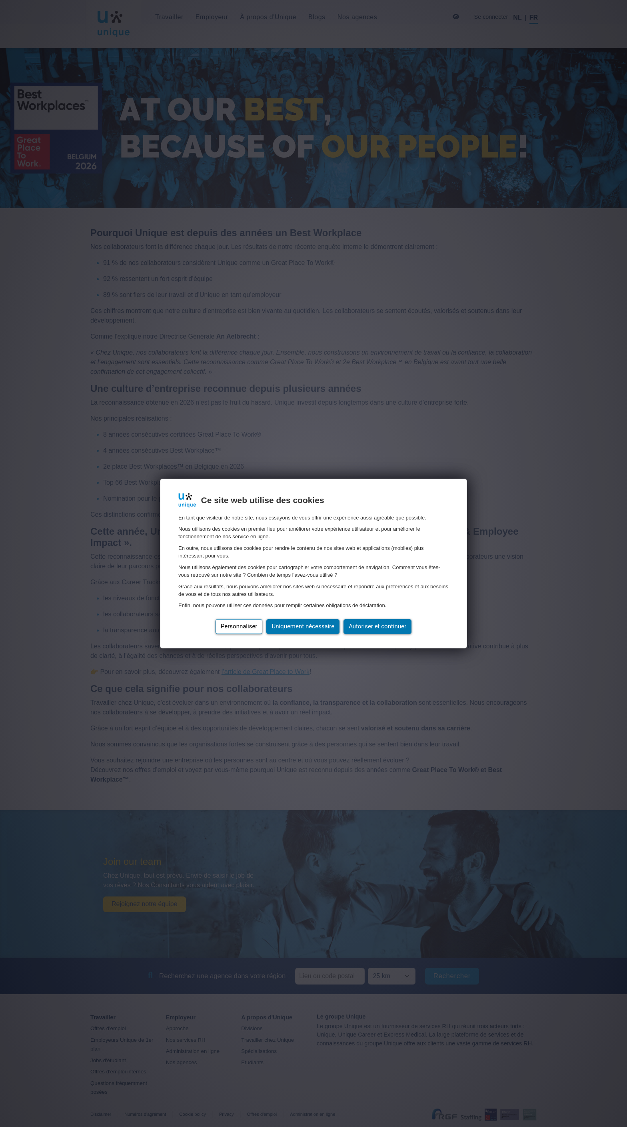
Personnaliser (239, 626)
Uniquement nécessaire (303, 626)
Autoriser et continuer (377, 626)
